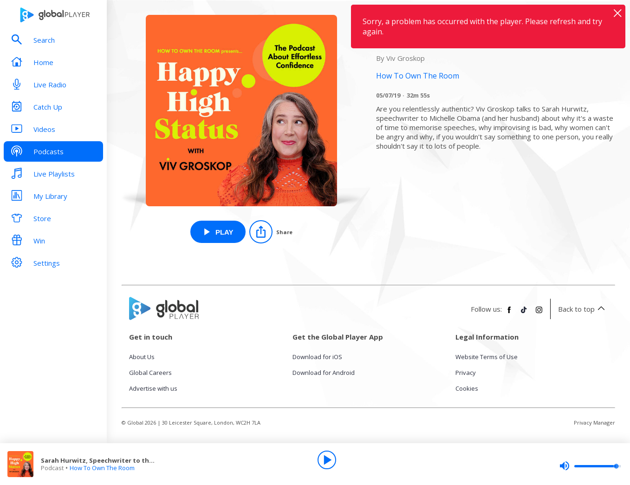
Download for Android (323, 372)
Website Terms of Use (486, 357)
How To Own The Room (102, 468)
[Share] (270, 231)
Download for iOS (317, 357)
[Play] (327, 460)
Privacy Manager (594, 422)
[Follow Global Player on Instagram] (539, 313)
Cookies (466, 388)
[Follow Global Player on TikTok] (524, 313)
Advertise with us (153, 388)
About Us (142, 357)
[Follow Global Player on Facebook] (509, 313)
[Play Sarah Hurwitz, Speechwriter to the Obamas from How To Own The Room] (218, 232)
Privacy (465, 372)
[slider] (590, 466)
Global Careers (150, 372)
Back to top (583, 308)
